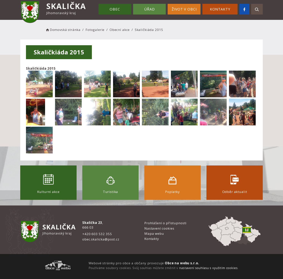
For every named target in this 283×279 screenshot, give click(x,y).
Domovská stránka (62, 29)
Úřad (149, 9)
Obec (115, 9)
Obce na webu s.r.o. (182, 263)
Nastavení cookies (159, 228)
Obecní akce (120, 29)
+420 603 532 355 (97, 234)
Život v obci (184, 9)
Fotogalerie (95, 29)
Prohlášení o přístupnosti (165, 223)
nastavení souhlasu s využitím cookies (208, 268)
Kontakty (220, 9)
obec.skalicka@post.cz (100, 239)
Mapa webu (154, 233)
